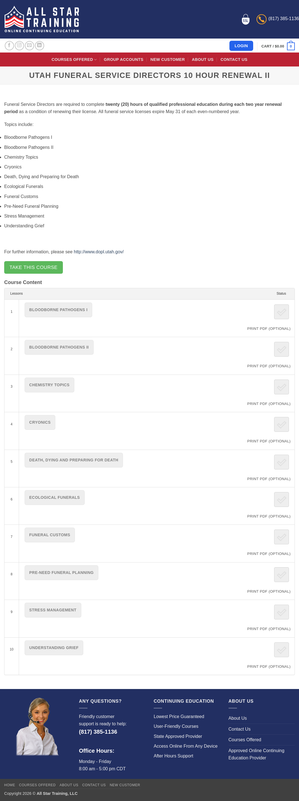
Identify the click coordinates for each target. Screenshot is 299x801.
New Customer (167, 59)
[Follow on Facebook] (9, 45)
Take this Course (34, 267)
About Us (202, 59)
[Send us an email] (29, 45)
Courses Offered (74, 59)
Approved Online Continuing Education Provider (256, 754)
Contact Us (233, 59)
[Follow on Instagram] (19, 45)
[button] (278, 46)
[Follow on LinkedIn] (39, 45)
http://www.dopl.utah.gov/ (99, 251)
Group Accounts (124, 59)
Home (9, 785)
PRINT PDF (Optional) (269, 328)
